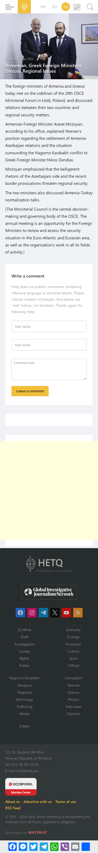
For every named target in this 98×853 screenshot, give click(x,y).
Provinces (73, 644)
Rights (24, 658)
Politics (24, 665)
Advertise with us (38, 801)
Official (73, 665)
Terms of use (65, 801)
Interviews (74, 706)
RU (54, 6)
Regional (24, 692)
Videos (24, 725)
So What (24, 629)
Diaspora (25, 685)
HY (43, 6)
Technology (24, 699)
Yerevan (73, 685)
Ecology (73, 636)
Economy (73, 629)
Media (24, 713)
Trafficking (24, 706)
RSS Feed (12, 807)
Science (73, 692)
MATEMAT (37, 832)
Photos (73, 699)
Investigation (24, 644)
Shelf (24, 636)
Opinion (73, 713)
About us (12, 801)
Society (24, 651)
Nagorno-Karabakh (24, 677)
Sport (73, 658)
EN (66, 6)
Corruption (73, 677)
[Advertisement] (49, 490)
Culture (73, 651)
